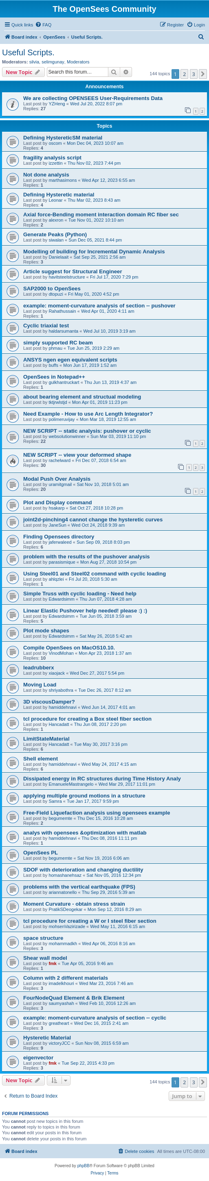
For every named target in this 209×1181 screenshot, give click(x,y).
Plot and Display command (57, 502)
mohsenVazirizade (66, 926)
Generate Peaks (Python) (55, 234)
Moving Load (39, 685)
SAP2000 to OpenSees (52, 288)
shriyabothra (60, 690)
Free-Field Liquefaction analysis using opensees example (96, 813)
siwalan (56, 240)
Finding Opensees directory (58, 537)
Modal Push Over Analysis (56, 479)
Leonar (55, 200)
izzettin (55, 163)
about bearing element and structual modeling (82, 397)
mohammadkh (62, 943)
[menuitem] (43, 25)
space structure (43, 938)
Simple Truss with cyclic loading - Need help (79, 593)
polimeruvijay (61, 419)
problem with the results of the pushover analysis (86, 556)
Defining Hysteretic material (58, 195)
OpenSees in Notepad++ (54, 377)
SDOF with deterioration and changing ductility (83, 870)
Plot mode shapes (46, 631)
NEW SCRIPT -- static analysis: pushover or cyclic (87, 431)
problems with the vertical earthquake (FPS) (79, 887)
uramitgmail (60, 484)
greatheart (58, 1023)
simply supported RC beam (58, 343)
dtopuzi (55, 294)
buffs (53, 365)
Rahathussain (62, 311)
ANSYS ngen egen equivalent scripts (70, 360)
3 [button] (193, 74)
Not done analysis (46, 175)
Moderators (78, 61)
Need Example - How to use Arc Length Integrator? (88, 414)
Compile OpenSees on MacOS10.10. (69, 648)
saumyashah (61, 1003)
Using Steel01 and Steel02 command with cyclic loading (94, 574)
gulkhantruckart (63, 382)
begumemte (60, 818)
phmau (55, 348)
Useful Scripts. (28, 52)
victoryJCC (59, 1043)
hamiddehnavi (62, 707)
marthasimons (62, 180)
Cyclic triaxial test (46, 325)
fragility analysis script (52, 158)
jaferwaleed (59, 542)
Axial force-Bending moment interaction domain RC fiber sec (101, 214)
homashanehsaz (64, 875)
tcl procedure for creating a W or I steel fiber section (89, 921)
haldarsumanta (63, 331)
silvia (34, 61)
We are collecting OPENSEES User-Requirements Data (93, 98)
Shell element (40, 759)
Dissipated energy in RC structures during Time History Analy (102, 779)
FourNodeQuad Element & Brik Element (73, 998)
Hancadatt (58, 724)
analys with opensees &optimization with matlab (85, 833)
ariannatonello (62, 892)
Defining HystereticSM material (62, 138)
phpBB (83, 1166)
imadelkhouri (61, 983)
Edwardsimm (61, 599)
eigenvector (38, 1058)
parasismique (61, 562)
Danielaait (58, 257)
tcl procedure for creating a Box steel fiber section (87, 719)
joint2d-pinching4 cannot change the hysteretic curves (93, 519)
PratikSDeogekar (65, 909)
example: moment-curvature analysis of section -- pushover (99, 306)
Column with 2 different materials (65, 978)
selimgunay (53, 61)
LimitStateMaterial (46, 739)
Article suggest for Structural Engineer (72, 271)
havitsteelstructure (66, 277)
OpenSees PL (40, 853)
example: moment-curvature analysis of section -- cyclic (94, 1018)
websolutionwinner (67, 436)
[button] (203, 74)
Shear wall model (45, 958)
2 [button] (184, 74)
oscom (55, 143)
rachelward (59, 460)
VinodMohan (61, 653)
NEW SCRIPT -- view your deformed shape (77, 455)
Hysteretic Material (47, 1038)
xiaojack (56, 673)
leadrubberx (38, 668)
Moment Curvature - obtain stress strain (74, 904)
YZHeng (56, 103)
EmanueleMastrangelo (70, 784)
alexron (55, 220)
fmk (52, 963)
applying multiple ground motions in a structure (84, 796)
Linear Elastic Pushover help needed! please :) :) (85, 611)
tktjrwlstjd (57, 402)
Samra (55, 801)
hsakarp (56, 508)
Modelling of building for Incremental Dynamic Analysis (94, 251)
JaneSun (57, 525)
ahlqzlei (56, 579)
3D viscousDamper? (49, 702)
